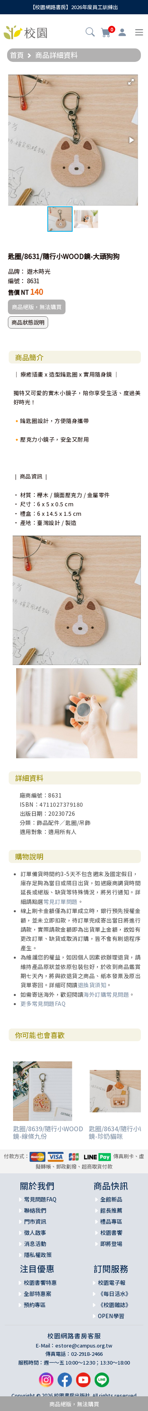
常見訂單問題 (60, 901)
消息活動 (35, 1244)
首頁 (17, 55)
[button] (90, 33)
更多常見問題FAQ (43, 1003)
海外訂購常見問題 (106, 994)
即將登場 (111, 1244)
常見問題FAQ (40, 1199)
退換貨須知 (92, 985)
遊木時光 (39, 271)
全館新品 (111, 1199)
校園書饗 (111, 1232)
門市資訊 (35, 1221)
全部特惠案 (37, 1294)
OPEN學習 (111, 1316)
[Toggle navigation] (139, 32)
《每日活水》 (114, 1294)
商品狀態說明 (28, 322)
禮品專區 (111, 1221)
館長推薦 (111, 1210)
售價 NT (18, 292)
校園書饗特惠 (40, 1282)
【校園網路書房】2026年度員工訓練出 (74, 7)
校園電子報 (112, 1282)
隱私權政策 (38, 1255)
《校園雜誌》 (114, 1305)
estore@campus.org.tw (83, 1345)
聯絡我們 (35, 1210)
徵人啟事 (35, 1232)
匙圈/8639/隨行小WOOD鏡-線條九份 (48, 1132)
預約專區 (35, 1305)
